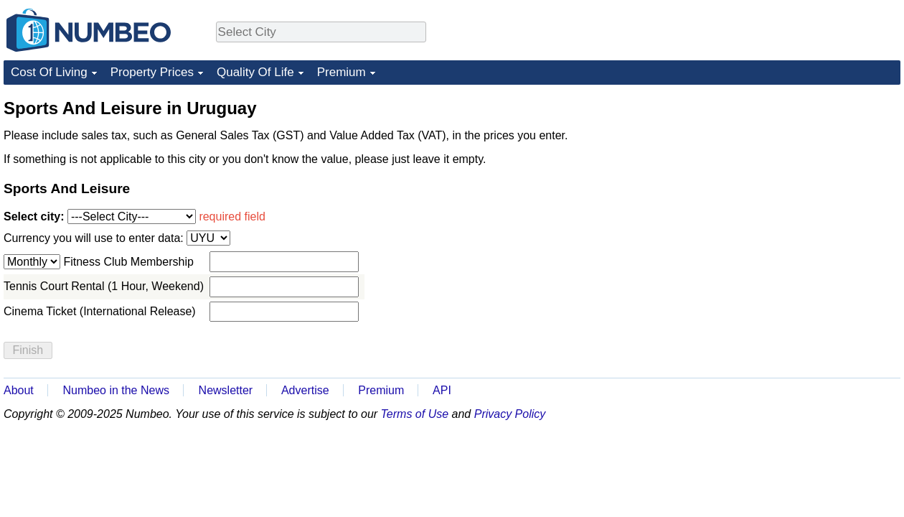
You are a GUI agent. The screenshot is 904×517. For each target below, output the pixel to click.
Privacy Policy (510, 414)
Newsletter (226, 390)
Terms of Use (415, 414)
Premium (341, 72)
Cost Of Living (49, 72)
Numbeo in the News (115, 390)
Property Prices (152, 72)
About (19, 390)
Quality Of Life (255, 72)
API (442, 390)
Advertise (305, 390)
